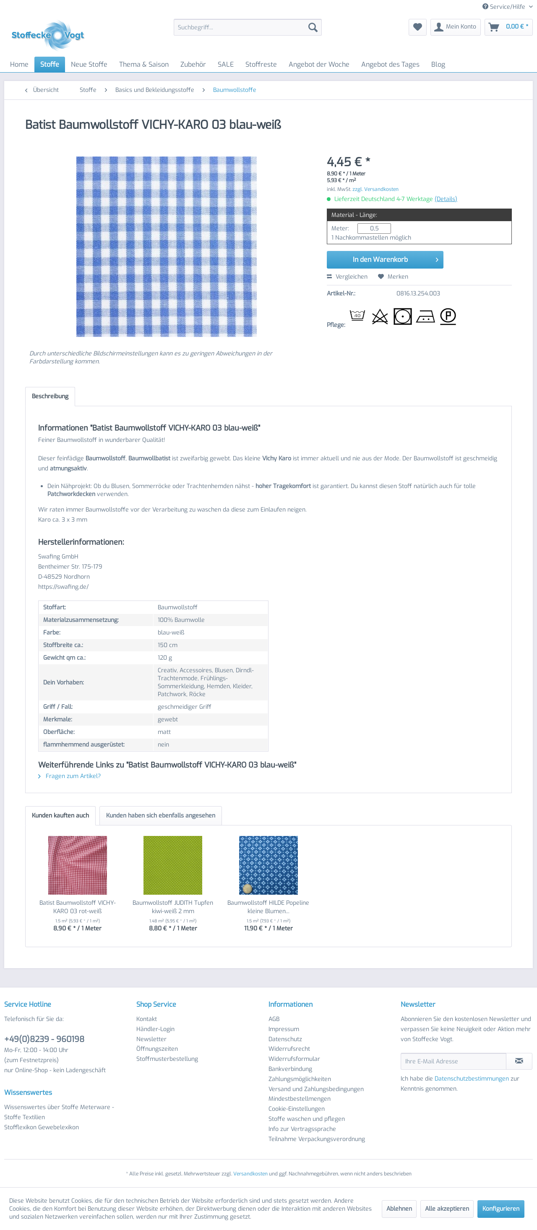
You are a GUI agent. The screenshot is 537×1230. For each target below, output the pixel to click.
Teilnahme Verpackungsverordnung (316, 1139)
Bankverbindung (290, 1069)
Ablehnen (399, 1209)
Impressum (283, 1029)
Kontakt (146, 1019)
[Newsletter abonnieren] (519, 1061)
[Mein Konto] (455, 27)
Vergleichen (347, 277)
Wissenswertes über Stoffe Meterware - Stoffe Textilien (59, 1112)
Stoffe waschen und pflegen (306, 1119)
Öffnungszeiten (157, 1049)
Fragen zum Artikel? (69, 776)
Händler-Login (155, 1029)
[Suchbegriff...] (248, 27)
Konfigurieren (500, 1209)
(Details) (446, 199)
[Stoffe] (49, 64)
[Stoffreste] (261, 64)
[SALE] (226, 64)
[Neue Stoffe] (89, 64)
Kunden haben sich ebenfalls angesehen (160, 816)
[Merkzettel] (418, 27)
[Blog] (438, 64)
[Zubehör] (193, 64)
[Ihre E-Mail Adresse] (453, 1061)
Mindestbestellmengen (299, 1099)
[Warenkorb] (509, 27)
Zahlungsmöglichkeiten (299, 1079)
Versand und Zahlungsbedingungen (316, 1089)
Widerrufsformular (294, 1059)
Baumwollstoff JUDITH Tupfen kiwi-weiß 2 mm (173, 907)
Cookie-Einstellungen (296, 1109)
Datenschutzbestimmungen (472, 1079)
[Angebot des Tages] (390, 64)
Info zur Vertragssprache (302, 1129)
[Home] (19, 64)
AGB (273, 1019)
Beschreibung (50, 396)
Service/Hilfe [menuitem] (504, 7)
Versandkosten (250, 1173)
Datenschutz (285, 1039)
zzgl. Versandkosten (375, 189)
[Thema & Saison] (144, 64)
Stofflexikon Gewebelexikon (41, 1127)
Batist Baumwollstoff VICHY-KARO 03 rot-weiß (77, 907)
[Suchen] (313, 27)
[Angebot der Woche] (319, 64)
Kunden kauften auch (60, 816)
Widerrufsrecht (289, 1049)
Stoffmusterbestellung (167, 1059)
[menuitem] (248, 27)
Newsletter (151, 1039)
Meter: (340, 228)
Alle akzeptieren (447, 1209)
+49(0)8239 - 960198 (44, 1039)
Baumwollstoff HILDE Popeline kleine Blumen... (268, 907)
